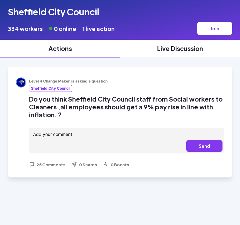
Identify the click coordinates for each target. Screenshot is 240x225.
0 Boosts (116, 164)
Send (204, 146)
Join (214, 28)
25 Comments (47, 164)
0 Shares (84, 164)
